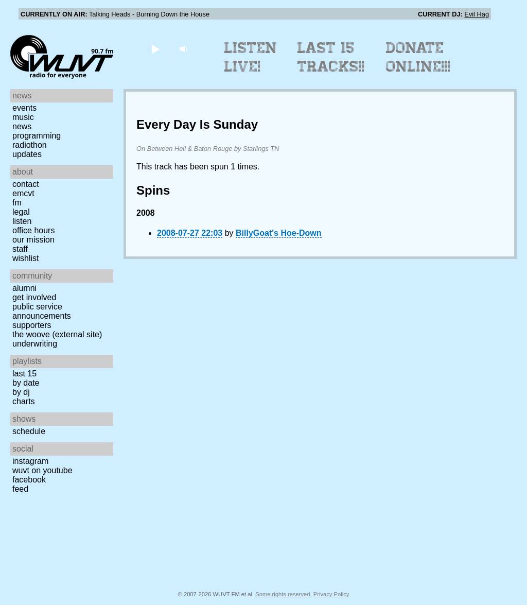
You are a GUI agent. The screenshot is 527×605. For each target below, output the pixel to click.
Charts (23, 401)
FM (17, 202)
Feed (20, 489)
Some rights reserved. (283, 594)
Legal (21, 212)
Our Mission (33, 239)
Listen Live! (250, 57)
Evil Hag (476, 14)
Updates (27, 154)
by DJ (21, 392)
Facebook (29, 479)
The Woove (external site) (57, 334)
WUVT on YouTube (42, 470)
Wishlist (25, 258)
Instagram (30, 461)
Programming (36, 135)
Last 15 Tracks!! (331, 57)
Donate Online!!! (418, 57)
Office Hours (33, 230)
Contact (25, 184)
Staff (20, 249)
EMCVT (23, 193)
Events (24, 107)
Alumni (24, 288)
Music (23, 117)
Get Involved (34, 297)
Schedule (28, 431)
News (21, 126)
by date (25, 382)
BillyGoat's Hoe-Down (278, 233)
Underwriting (34, 343)
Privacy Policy (331, 594)
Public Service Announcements (41, 311)
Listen (21, 221)
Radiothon (29, 145)
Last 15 (24, 373)
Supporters (31, 325)
